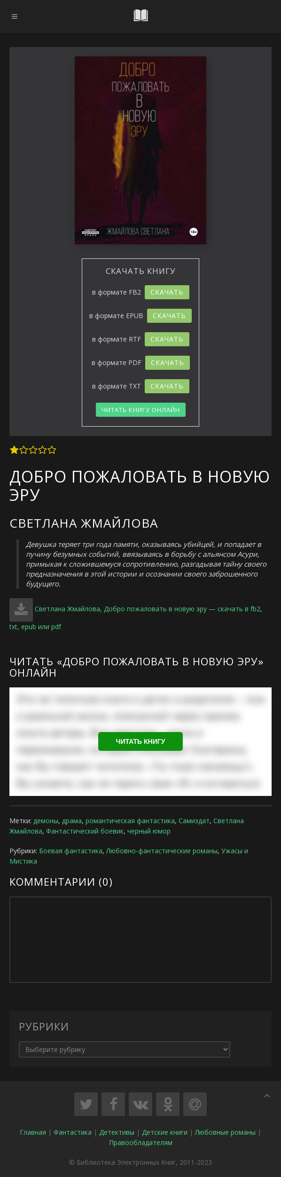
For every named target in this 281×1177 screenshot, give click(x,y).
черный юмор (149, 830)
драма (72, 820)
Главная (33, 1132)
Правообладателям (140, 1142)
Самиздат (194, 820)
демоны (45, 820)
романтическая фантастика (130, 820)
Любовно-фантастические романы (162, 850)
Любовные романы (225, 1132)
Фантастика (73, 1132)
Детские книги (164, 1132)
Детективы (116, 1132)
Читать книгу (140, 741)
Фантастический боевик (85, 830)
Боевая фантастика (70, 850)
